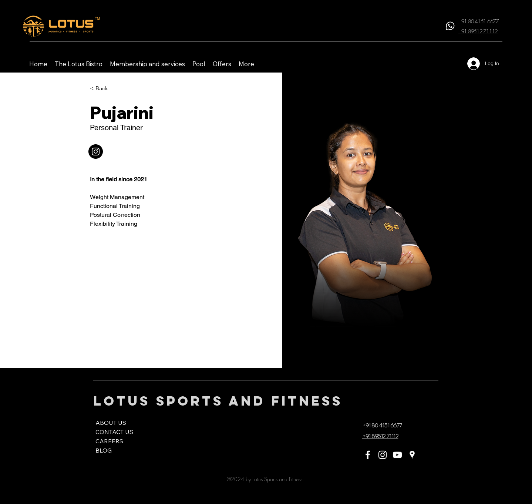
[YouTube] (397, 454)
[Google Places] (412, 454)
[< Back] (102, 88)
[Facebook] (367, 454)
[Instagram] (382, 454)
